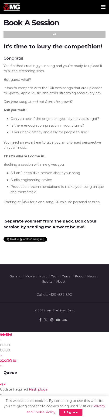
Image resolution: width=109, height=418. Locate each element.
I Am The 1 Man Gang (60, 310)
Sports (47, 281)
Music (43, 276)
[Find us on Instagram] (52, 320)
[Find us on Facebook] (40, 320)
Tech (54, 276)
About (60, 281)
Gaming (15, 276)
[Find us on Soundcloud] (64, 320)
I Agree (71, 412)
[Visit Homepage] (11, 7)
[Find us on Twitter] (46, 320)
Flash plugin (38, 389)
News (91, 276)
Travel (66, 276)
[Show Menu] (103, 7)
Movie (30, 276)
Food (79, 276)
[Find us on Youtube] (58, 320)
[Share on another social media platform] (54, 34)
